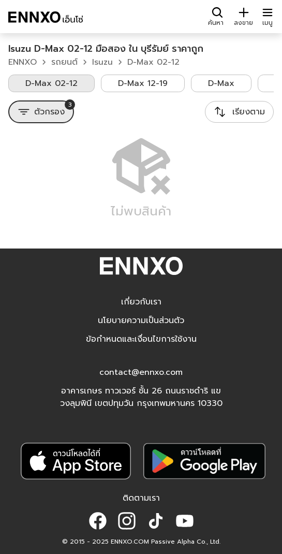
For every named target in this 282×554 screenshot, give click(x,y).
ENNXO (22, 62)
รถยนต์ (64, 62)
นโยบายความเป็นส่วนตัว (141, 320)
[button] (97, 521)
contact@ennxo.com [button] (141, 372)
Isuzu (102, 62)
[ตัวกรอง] (41, 111)
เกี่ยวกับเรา (141, 302)
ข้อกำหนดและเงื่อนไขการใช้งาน (141, 339)
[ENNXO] (45, 18)
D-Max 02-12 (153, 62)
